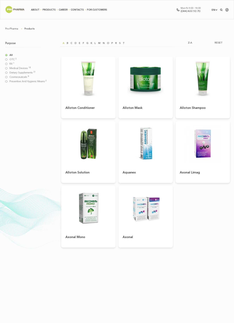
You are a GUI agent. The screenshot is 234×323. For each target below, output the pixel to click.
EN (213, 9)
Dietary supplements (23, 72)
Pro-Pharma (11, 28)
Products (49, 9)
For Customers (97, 9)
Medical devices (20, 68)
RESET (219, 42)
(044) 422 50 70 (190, 11)
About (35, 9)
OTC (13, 59)
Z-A (190, 42)
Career (63, 9)
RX (12, 63)
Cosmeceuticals (19, 76)
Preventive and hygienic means (28, 81)
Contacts (77, 9)
